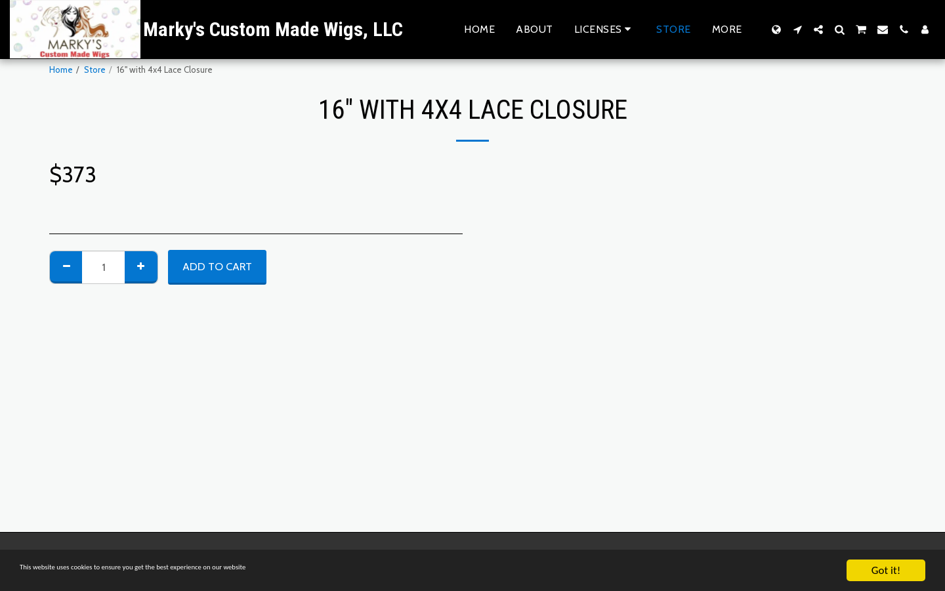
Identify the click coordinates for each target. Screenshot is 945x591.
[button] (605, 29)
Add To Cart (217, 266)
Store (95, 69)
